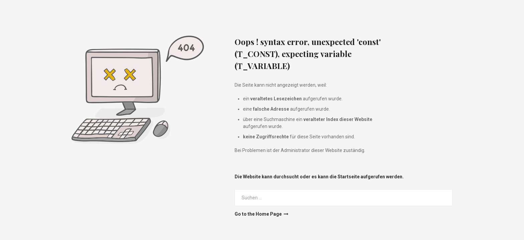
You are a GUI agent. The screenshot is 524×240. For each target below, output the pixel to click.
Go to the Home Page (261, 214)
